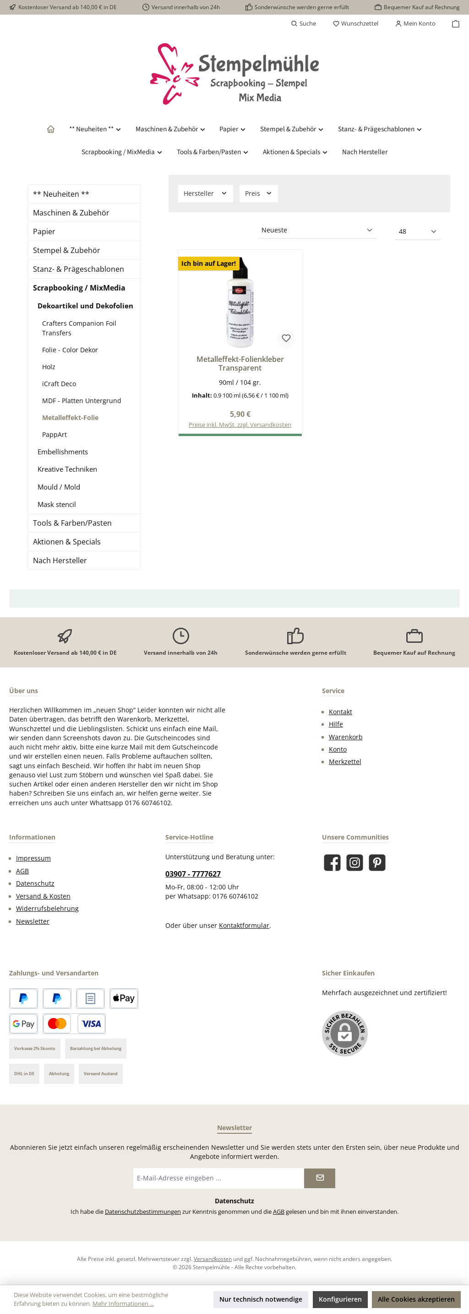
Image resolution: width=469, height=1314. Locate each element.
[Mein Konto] (415, 24)
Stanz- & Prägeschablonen (78, 269)
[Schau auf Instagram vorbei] (354, 862)
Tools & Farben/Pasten (72, 523)
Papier (44, 231)
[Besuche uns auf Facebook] (332, 862)
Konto (338, 749)
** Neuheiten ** (61, 194)
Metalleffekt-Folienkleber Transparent (240, 364)
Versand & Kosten (43, 896)
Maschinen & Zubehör (71, 213)
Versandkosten (213, 1258)
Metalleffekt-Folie (70, 417)
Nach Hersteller (60, 560)
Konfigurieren (340, 1299)
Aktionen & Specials (67, 542)
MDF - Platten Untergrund (81, 400)
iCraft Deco (59, 383)
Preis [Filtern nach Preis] (259, 193)
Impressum (33, 858)
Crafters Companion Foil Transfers (79, 328)
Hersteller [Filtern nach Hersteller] (206, 193)
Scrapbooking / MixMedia (79, 288)
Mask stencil (57, 504)
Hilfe (336, 724)
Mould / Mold (59, 486)
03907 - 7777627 (193, 874)
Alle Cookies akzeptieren (416, 1299)
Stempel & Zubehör (66, 250)
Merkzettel (345, 762)
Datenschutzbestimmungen (143, 1212)
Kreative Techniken (67, 469)
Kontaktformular (244, 925)
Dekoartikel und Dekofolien (85, 305)
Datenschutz (35, 883)
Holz (48, 366)
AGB (22, 871)
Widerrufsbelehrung (47, 909)
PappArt (54, 434)
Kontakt (340, 712)
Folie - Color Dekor (70, 349)
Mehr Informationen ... (123, 1304)
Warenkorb (346, 737)
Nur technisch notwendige (260, 1299)
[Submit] (320, 1178)
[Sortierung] (317, 230)
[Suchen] (303, 24)
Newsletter (32, 921)
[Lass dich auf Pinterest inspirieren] (377, 862)
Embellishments (63, 451)
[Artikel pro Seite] (418, 232)
